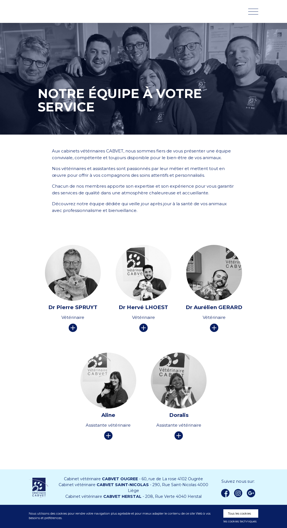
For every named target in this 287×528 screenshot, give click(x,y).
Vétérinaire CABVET (58, 11)
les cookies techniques (240, 521)
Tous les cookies (239, 513)
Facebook (225, 493)
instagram (238, 493)
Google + (252, 493)
